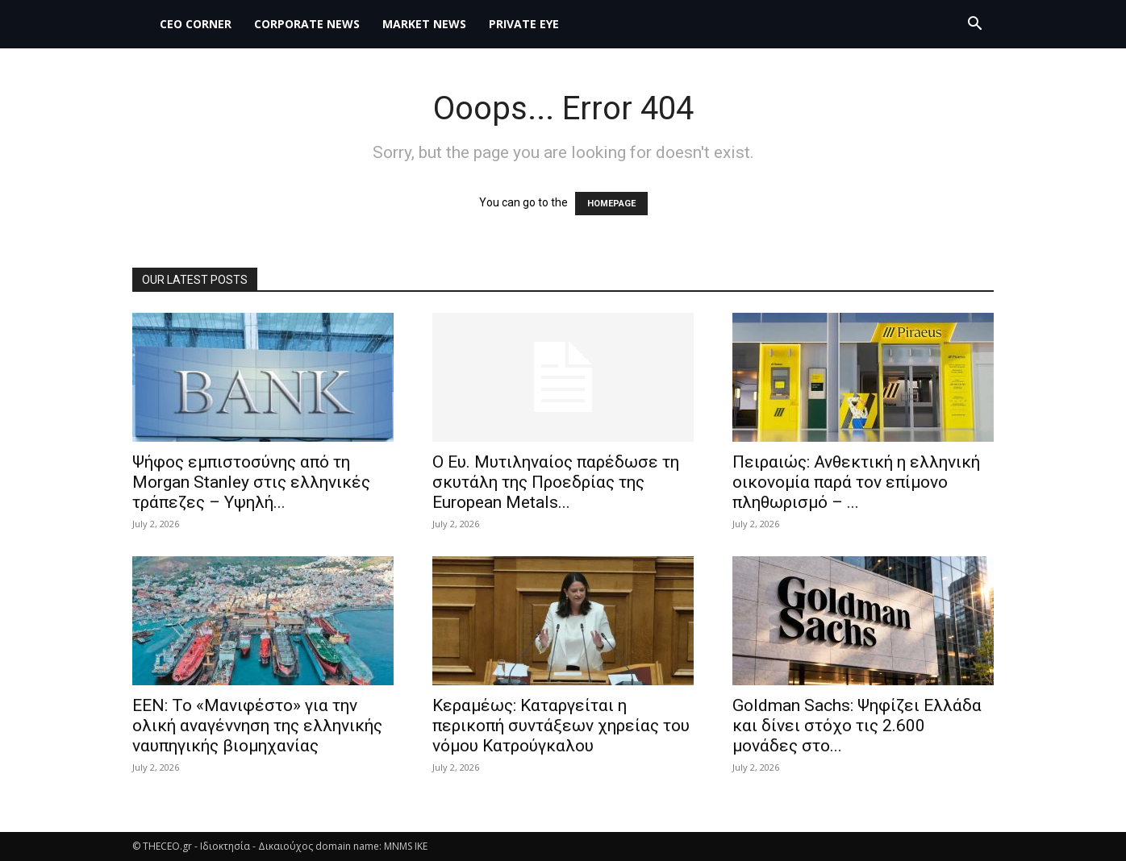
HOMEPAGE (611, 203)
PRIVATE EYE (524, 23)
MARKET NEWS (424, 23)
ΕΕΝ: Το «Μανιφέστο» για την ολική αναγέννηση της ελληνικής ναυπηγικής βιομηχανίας (257, 725)
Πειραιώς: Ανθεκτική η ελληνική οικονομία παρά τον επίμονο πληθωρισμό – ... (856, 482)
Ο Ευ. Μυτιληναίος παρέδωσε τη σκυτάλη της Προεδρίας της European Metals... (555, 482)
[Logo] (140, 24)
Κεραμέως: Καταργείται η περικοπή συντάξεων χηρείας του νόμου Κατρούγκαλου (561, 725)
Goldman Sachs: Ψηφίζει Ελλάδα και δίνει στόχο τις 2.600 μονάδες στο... (857, 725)
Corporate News (307, 23)
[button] (974, 25)
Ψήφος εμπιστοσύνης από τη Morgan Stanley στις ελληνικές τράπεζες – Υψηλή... (251, 482)
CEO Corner (195, 23)
